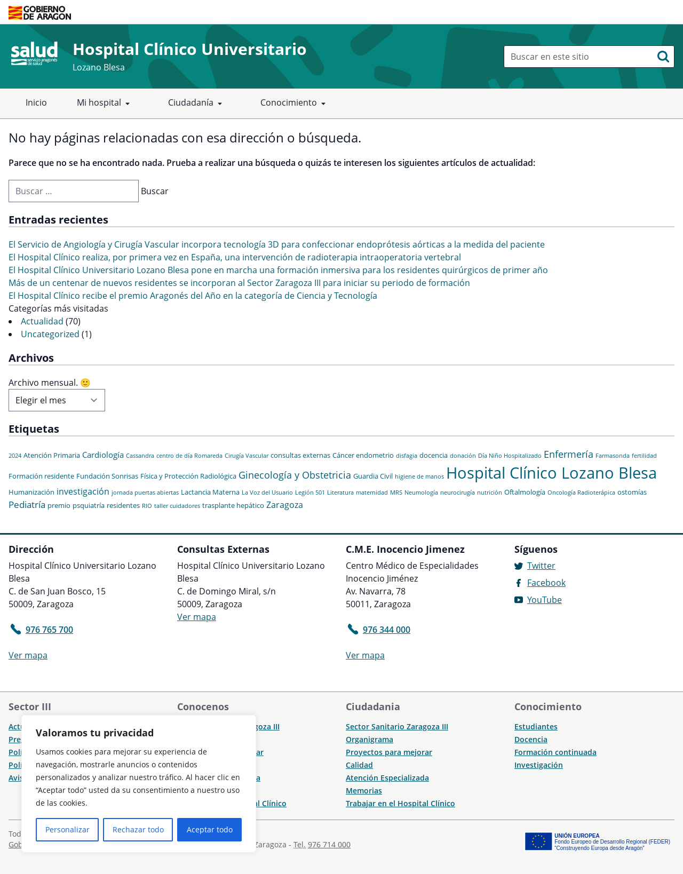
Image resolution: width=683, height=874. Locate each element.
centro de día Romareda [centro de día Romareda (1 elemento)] (189, 455)
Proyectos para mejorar (389, 752)
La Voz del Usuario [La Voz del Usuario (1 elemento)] (267, 492)
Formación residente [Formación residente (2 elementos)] (41, 476)
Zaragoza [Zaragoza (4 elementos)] (284, 505)
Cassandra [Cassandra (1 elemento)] (140, 455)
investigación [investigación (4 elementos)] (83, 491)
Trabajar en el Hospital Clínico (400, 803)
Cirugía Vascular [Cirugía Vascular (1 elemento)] (246, 455)
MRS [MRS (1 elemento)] (396, 492)
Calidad (359, 765)
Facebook (546, 583)
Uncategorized (50, 334)
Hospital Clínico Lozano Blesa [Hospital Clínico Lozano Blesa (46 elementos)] (551, 472)
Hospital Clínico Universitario (190, 49)
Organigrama (369, 739)
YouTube (544, 600)
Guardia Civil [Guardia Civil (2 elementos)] (373, 476)
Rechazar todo (138, 829)
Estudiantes (536, 726)
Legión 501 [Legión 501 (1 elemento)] (310, 492)
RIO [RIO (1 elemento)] (147, 506)
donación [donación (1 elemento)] (463, 455)
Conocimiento (295, 103)
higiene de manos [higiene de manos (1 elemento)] (419, 476)
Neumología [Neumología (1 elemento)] (421, 492)
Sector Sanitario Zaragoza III (397, 726)
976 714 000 (329, 844)
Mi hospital (105, 103)
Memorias (364, 790)
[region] (138, 784)
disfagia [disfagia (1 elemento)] (406, 455)
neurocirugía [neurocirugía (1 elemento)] (457, 492)
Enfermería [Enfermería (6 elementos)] (568, 454)
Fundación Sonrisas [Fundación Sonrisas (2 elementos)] (107, 476)
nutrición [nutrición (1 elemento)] (489, 492)
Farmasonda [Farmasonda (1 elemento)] (612, 455)
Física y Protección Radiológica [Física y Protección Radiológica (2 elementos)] (188, 476)
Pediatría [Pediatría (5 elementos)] (27, 504)
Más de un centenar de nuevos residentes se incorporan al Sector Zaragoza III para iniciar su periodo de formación (239, 283)
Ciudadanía (197, 103)
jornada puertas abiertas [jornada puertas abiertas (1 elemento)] (145, 492)
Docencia (530, 739)
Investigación (538, 765)
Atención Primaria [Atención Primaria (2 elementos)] (51, 455)
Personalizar (67, 829)
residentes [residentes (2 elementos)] (123, 505)
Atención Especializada (387, 778)
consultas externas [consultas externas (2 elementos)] (300, 455)
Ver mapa (28, 655)
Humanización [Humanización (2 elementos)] (31, 492)
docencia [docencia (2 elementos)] (433, 455)
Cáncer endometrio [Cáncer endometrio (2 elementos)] (363, 455)
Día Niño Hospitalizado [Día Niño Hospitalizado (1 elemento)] (510, 455)
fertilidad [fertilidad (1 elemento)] (644, 455)
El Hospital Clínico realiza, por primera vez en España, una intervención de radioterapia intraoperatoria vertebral (235, 257)
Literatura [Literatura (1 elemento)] (340, 492)
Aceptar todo (210, 829)
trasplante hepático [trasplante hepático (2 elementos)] (233, 505)
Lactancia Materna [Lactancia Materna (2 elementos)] (210, 492)
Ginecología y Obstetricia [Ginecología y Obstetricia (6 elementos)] (295, 474)
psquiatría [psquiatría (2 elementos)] (89, 505)
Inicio (36, 102)
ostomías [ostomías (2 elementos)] (632, 492)
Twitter (541, 565)
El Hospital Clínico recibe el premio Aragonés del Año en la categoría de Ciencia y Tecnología (193, 295)
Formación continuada (555, 752)
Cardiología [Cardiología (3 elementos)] (103, 454)
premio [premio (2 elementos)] (58, 505)
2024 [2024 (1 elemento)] (15, 455)
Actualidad (42, 321)
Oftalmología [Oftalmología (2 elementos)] (524, 492)
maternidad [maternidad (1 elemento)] (372, 492)
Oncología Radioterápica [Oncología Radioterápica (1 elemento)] (581, 492)
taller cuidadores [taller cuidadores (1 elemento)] (177, 506)
